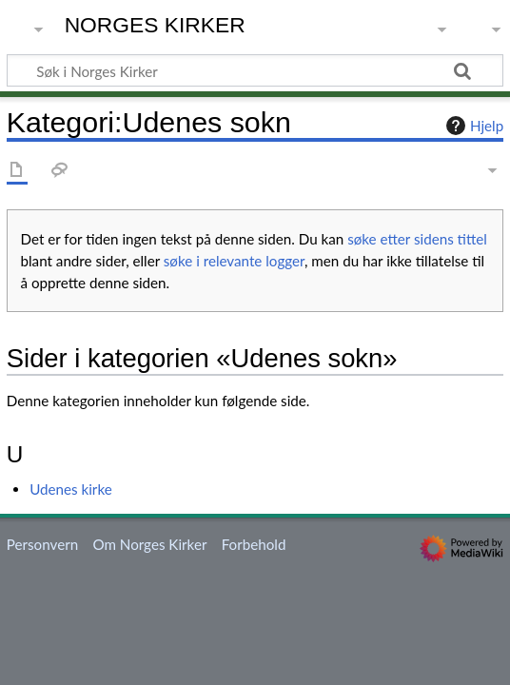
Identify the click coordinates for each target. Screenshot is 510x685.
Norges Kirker (155, 25)
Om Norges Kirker (149, 544)
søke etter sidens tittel (417, 238)
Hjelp (472, 125)
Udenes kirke (70, 489)
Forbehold (254, 544)
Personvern (42, 544)
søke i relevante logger (234, 260)
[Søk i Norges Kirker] (255, 70)
